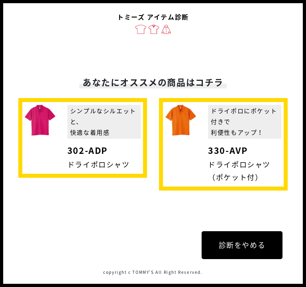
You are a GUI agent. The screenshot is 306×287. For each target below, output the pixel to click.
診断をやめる (242, 245)
